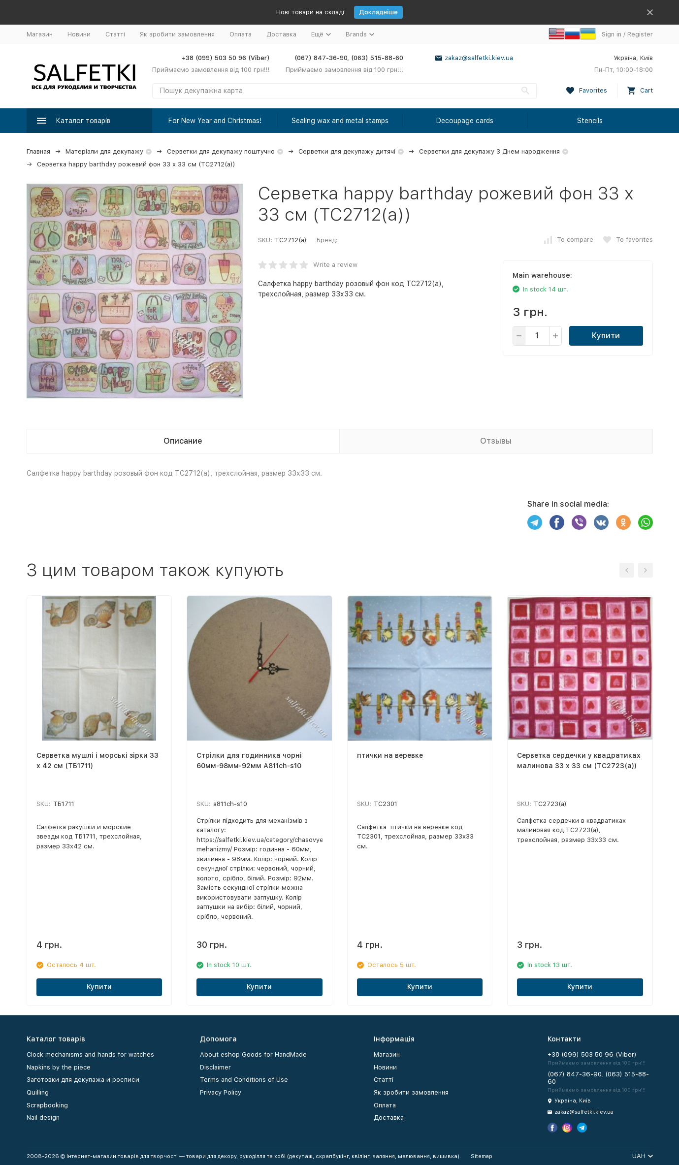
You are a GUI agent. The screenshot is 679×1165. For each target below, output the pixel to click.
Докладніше (378, 12)
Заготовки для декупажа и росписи (83, 1079)
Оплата (240, 34)
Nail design (43, 1117)
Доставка (281, 34)
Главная (38, 151)
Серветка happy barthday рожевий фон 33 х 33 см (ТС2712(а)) (136, 164)
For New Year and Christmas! (214, 121)
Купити (606, 335)
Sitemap (481, 1156)
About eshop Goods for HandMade (253, 1054)
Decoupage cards (464, 121)
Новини (79, 34)
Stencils (590, 121)
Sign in (611, 34)
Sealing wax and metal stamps (339, 121)
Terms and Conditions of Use (244, 1079)
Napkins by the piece (59, 1067)
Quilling (38, 1092)
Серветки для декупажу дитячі (346, 151)
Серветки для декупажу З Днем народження (489, 151)
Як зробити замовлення (177, 34)
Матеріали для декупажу (104, 151)
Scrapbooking (47, 1105)
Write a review (335, 264)
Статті (115, 34)
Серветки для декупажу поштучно (221, 151)
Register (640, 34)
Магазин (40, 34)
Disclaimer (215, 1067)
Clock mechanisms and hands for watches (90, 1054)
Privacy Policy (220, 1092)
